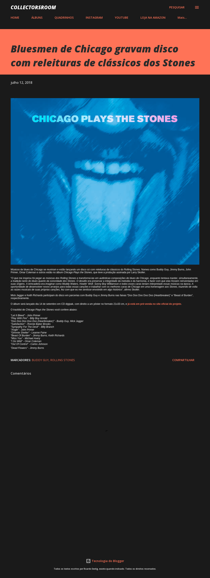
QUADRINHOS (64, 17)
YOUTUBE (121, 17)
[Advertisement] (105, 512)
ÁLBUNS (36, 17)
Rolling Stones (62, 360)
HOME (15, 17)
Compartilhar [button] (183, 360)
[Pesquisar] (177, 7)
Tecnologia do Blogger (105, 561)
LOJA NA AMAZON (152, 17)
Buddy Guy (40, 360)
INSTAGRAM (94, 17)
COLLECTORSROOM (33, 7)
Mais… (182, 17)
